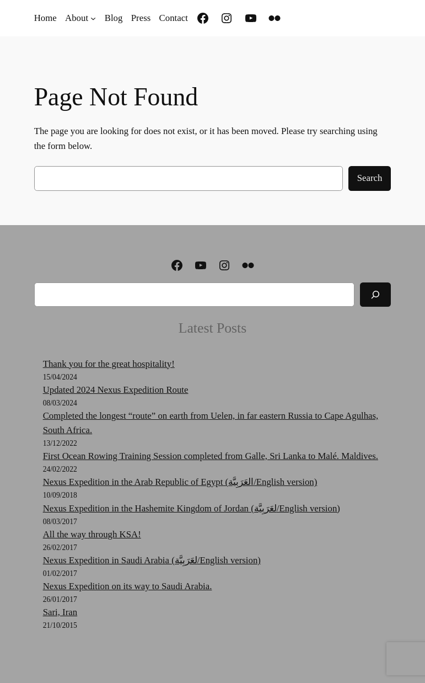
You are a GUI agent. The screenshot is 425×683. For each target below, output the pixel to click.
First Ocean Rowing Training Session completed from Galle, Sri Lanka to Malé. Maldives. (210, 456)
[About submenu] (93, 18)
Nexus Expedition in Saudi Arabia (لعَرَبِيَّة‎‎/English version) (152, 560)
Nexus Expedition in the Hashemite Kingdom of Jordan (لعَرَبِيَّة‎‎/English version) (191, 508)
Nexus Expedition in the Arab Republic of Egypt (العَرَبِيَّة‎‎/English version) (180, 482)
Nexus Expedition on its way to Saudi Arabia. (127, 586)
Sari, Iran (60, 612)
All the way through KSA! (92, 534)
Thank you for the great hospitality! (109, 364)
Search (370, 178)
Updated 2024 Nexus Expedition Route (116, 390)
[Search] (375, 294)
